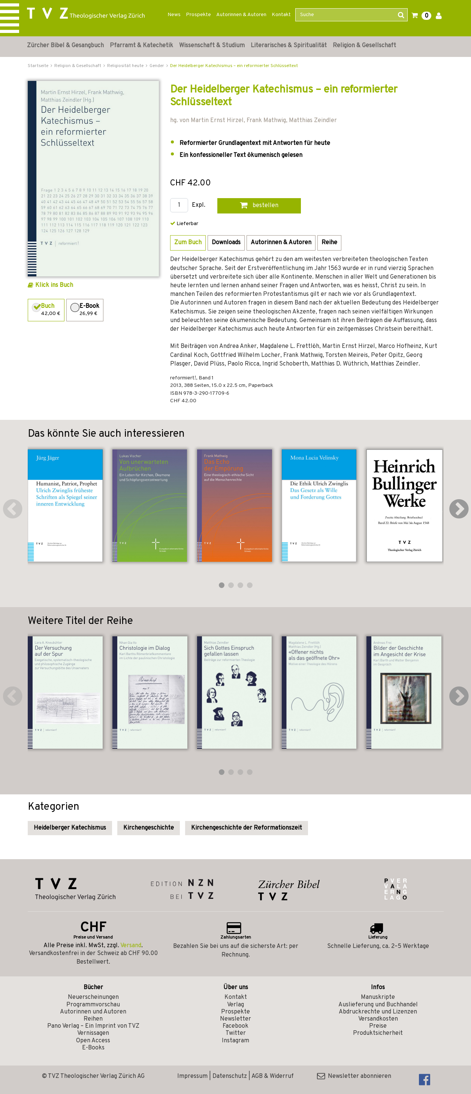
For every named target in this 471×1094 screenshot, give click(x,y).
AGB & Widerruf (272, 1076)
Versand (130, 945)
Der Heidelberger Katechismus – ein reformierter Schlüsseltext (234, 66)
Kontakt (281, 15)
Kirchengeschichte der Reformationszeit (246, 828)
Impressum (192, 1076)
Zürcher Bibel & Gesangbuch (65, 45)
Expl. (198, 205)
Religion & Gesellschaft (364, 45)
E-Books (93, 1048)
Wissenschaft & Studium (212, 45)
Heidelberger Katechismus (70, 828)
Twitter (236, 1033)
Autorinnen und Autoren (93, 1012)
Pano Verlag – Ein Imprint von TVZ (93, 1026)
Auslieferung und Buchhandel (378, 1005)
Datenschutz (229, 1076)
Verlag (235, 1005)
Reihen (93, 1019)
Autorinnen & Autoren (241, 15)
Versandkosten (378, 1019)
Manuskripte (378, 997)
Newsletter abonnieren (354, 1076)
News (174, 15)
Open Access (93, 1041)
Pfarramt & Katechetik (141, 45)
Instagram (235, 1041)
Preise (378, 1026)
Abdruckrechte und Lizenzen (378, 1012)
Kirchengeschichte (148, 828)
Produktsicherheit (378, 1033)
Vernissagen (93, 1033)
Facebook (235, 1026)
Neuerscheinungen (93, 997)
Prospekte (198, 15)
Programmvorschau (93, 1005)
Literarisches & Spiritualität (289, 45)
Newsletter (235, 1019)
